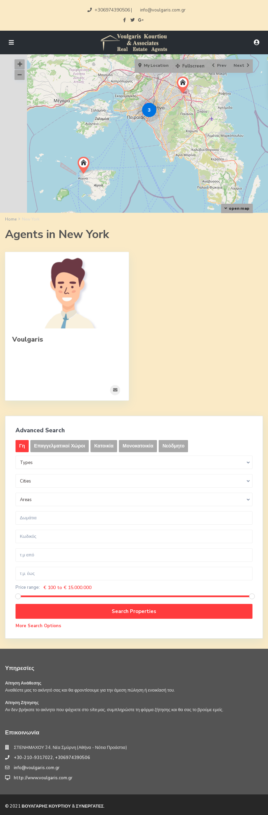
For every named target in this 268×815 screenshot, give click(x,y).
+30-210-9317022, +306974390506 (52, 758)
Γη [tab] (22, 445)
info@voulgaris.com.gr (37, 768)
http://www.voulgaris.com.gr (43, 778)
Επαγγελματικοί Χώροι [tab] (59, 445)
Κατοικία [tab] (103, 445)
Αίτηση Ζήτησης (22, 702)
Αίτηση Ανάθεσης (23, 683)
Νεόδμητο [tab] (174, 445)
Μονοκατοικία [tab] (138, 445)
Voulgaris (27, 339)
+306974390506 (112, 10)
